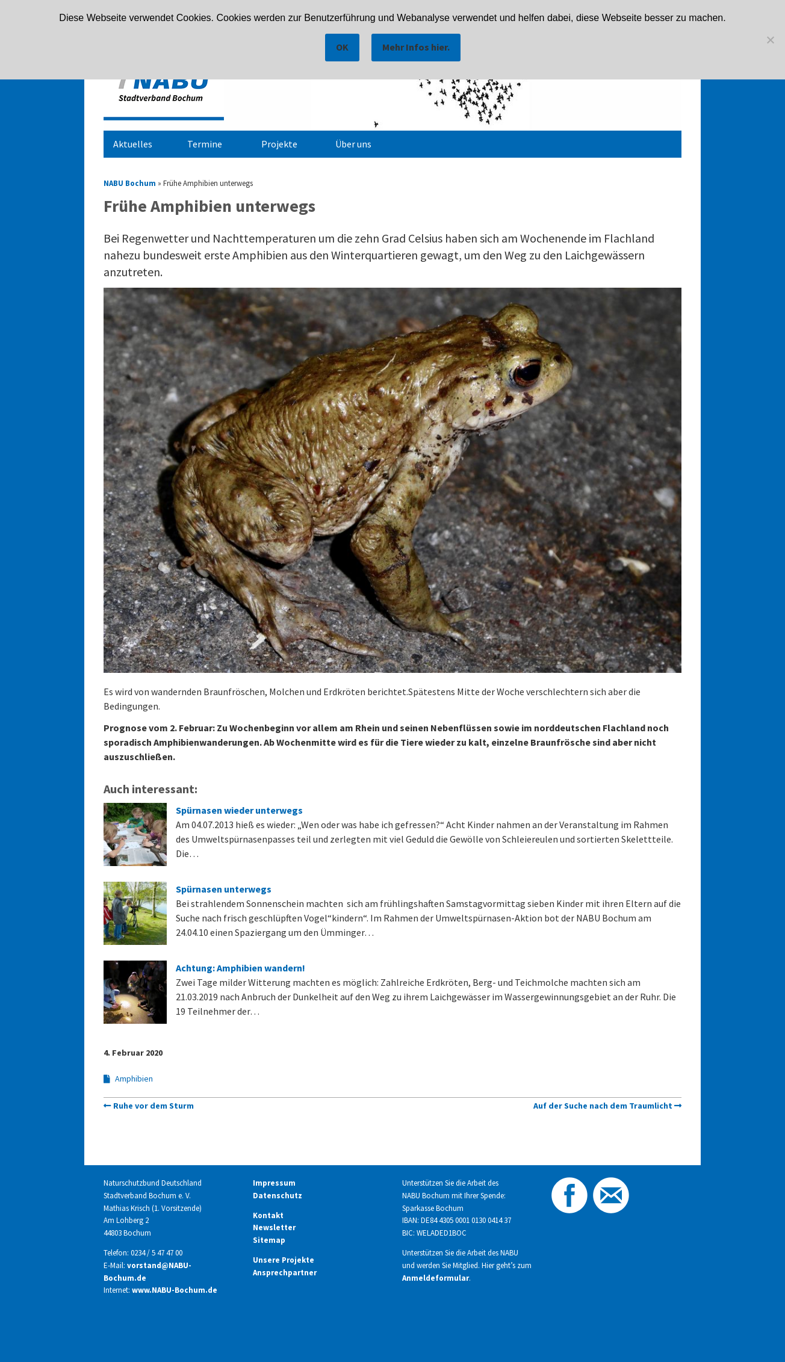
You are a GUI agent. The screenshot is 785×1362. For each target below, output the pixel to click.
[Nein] (770, 40)
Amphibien (134, 1078)
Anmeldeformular (435, 1278)
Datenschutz (277, 1195)
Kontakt (268, 1215)
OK (342, 47)
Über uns (353, 144)
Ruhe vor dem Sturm (153, 1105)
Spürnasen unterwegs (223, 889)
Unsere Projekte (283, 1260)
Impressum (274, 1183)
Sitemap (269, 1240)
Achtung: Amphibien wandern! (240, 968)
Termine (204, 144)
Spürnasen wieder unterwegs (239, 810)
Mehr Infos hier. (416, 47)
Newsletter (274, 1227)
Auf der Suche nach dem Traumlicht (602, 1105)
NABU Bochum (130, 183)
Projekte (279, 144)
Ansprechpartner (285, 1273)
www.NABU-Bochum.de (174, 1290)
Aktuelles (132, 144)
